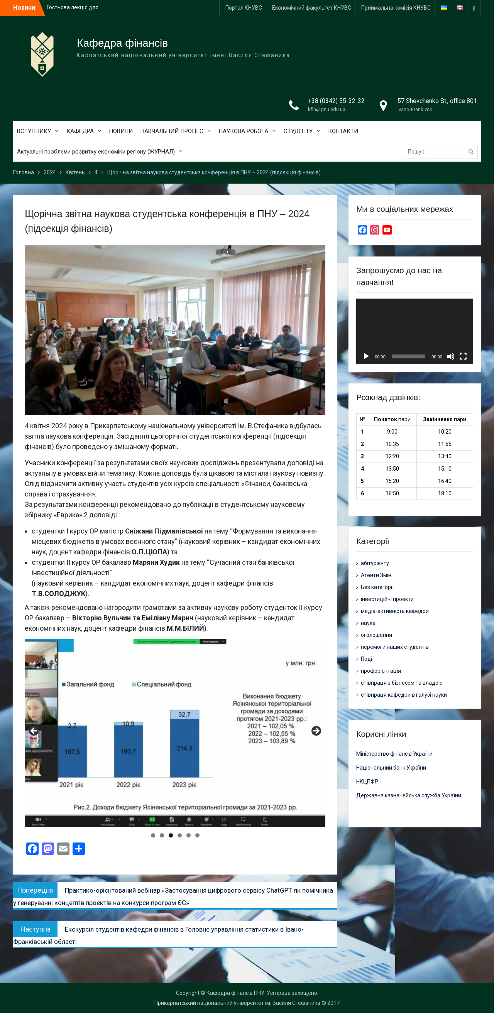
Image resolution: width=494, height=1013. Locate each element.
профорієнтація (381, 671)
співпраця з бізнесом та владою (402, 683)
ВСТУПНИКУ (34, 131)
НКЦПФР (367, 781)
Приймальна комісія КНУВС (396, 8)
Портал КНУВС (243, 8)
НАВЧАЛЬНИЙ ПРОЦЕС (171, 131)
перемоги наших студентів (395, 647)
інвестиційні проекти (387, 599)
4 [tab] (180, 835)
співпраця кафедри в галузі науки (404, 695)
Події (367, 659)
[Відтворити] (366, 356)
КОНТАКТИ (343, 131)
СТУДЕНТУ (298, 131)
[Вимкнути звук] (451, 356)
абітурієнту (375, 563)
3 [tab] (171, 835)
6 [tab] (197, 835)
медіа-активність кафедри (395, 611)
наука (368, 623)
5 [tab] (188, 835)
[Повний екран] (463, 356)
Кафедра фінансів (122, 43)
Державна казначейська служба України (408, 795)
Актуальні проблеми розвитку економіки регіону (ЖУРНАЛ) (96, 151)
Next (315, 731)
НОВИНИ (121, 131)
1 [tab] (153, 835)
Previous (34, 731)
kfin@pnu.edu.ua (326, 109)
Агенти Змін (376, 575)
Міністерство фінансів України (394, 754)
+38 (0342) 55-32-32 (336, 101)
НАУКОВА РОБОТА (243, 131)
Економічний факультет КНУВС (311, 8)
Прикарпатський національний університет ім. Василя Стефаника (237, 1003)
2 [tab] (162, 835)
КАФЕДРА (80, 131)
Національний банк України (391, 768)
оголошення (376, 635)
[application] (414, 331)
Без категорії (377, 587)
